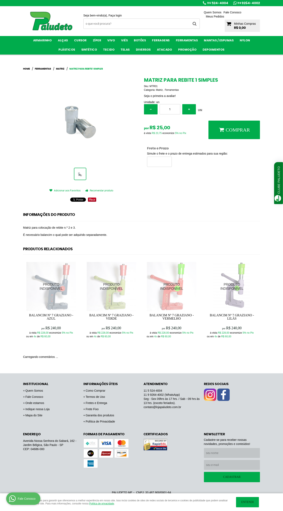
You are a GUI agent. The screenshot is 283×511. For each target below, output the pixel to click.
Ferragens (161, 40)
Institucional (35, 384)
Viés (124, 40)
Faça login (115, 15)
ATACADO (164, 49)
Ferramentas (187, 40)
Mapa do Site (33, 415)
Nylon (245, 40)
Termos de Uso (95, 396)
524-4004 (217, 3)
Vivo (111, 40)
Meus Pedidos (215, 16)
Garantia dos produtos (100, 415)
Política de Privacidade (100, 421)
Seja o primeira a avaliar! (160, 96)
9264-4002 (248, 3)
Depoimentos (214, 49)
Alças (63, 40)
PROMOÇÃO (187, 49)
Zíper (97, 40)
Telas (125, 49)
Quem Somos (213, 12)
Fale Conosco (232, 12)
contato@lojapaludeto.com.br (162, 407)
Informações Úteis (100, 384)
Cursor (80, 40)
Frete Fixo (92, 409)
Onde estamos (34, 403)
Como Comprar (95, 390)
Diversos (143, 49)
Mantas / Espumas (219, 40)
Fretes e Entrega (96, 403)
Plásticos (66, 49)
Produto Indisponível (51, 287)
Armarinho (42, 40)
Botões (140, 40)
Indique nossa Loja (37, 409)
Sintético (89, 49)
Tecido (109, 49)
